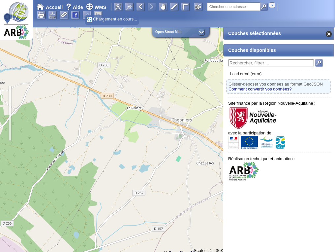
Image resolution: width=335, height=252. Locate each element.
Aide (75, 7)
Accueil (49, 7)
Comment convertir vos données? (259, 89)
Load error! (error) (245, 74)
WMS (96, 7)
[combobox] (272, 5)
